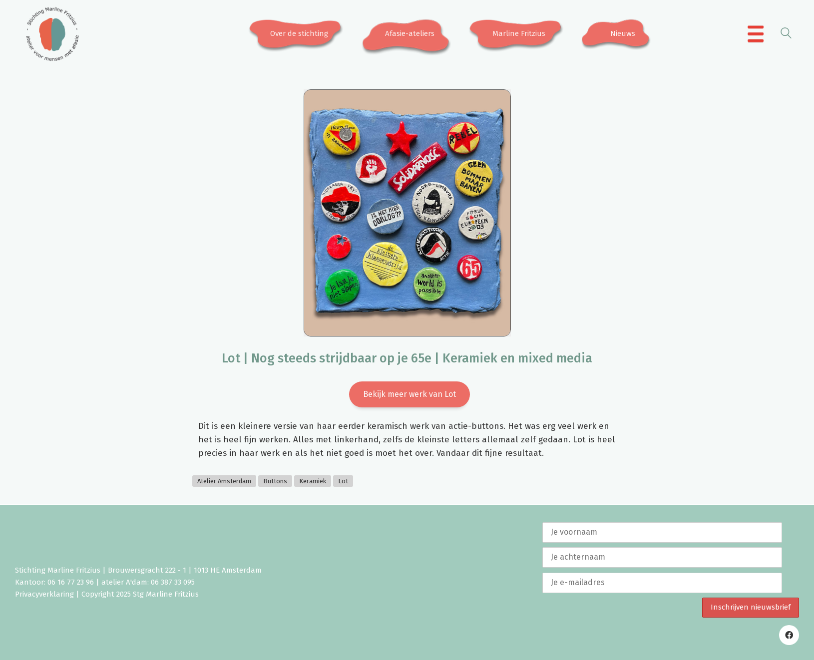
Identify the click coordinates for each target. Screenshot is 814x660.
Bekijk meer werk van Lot (409, 394)
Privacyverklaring (44, 594)
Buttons (275, 481)
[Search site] (786, 34)
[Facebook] (789, 635)
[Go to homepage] (52, 34)
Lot (343, 481)
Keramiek (312, 481)
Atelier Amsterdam (224, 481)
